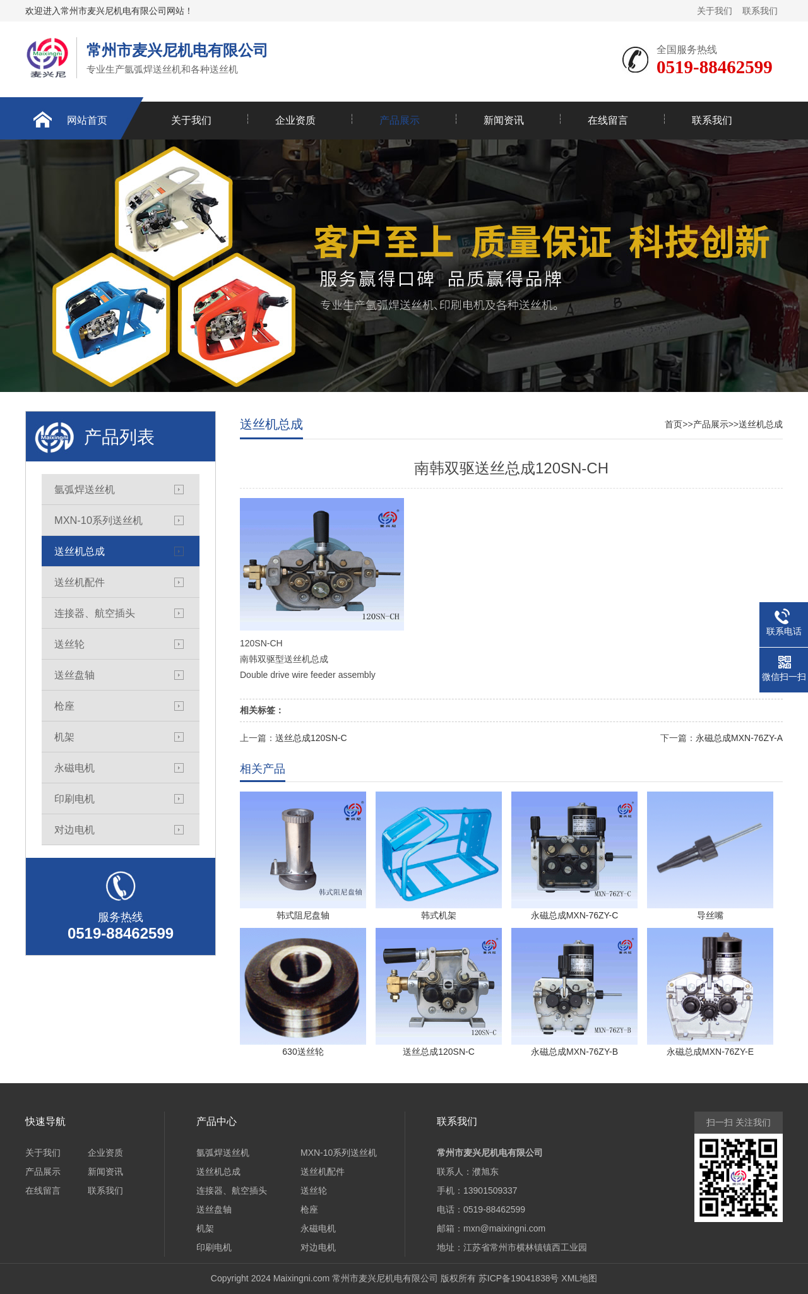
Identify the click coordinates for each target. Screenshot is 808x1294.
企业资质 (295, 120)
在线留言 (608, 120)
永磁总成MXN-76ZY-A (739, 738)
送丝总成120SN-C (311, 738)
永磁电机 (74, 767)
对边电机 (74, 829)
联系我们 (760, 11)
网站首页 (87, 120)
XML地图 (579, 1278)
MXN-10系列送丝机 (98, 520)
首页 (673, 424)
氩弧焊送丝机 (84, 489)
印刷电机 (74, 798)
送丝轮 (69, 644)
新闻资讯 (504, 120)
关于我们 (714, 11)
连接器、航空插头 (94, 613)
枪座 (64, 705)
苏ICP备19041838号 (518, 1278)
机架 (64, 736)
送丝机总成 (79, 551)
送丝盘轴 (74, 674)
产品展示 (399, 120)
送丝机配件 (79, 582)
